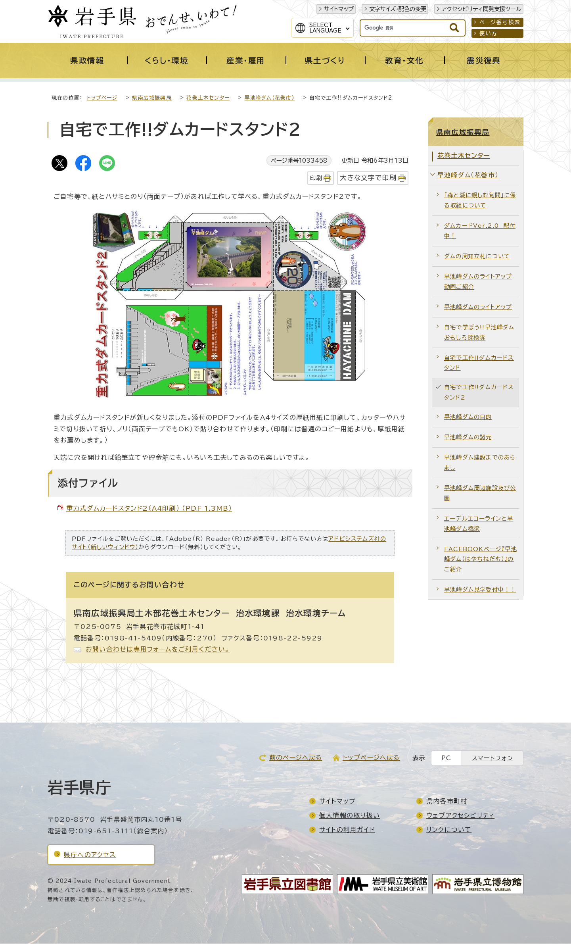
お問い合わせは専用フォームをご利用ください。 (158, 649)
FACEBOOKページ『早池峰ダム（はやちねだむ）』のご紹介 (480, 559)
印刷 (316, 178)
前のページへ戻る (295, 758)
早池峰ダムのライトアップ (478, 307)
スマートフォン (492, 758)
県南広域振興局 (151, 98)
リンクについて (448, 830)
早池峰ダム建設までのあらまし (479, 463)
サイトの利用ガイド (347, 830)
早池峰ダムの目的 (468, 417)
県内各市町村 (446, 801)
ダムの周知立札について (477, 257)
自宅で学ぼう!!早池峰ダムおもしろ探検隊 (479, 333)
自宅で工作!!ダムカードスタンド (479, 363)
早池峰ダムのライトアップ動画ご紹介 (478, 282)
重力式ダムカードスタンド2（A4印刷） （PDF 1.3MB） (149, 509)
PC (446, 758)
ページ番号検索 (499, 22)
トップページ (102, 98)
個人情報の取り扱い (349, 816)
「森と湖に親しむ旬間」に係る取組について (480, 200)
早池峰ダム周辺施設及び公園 (480, 493)
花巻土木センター (208, 98)
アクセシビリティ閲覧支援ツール (481, 9)
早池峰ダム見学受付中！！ (480, 590)
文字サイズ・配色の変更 (397, 9)
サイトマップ (339, 9)
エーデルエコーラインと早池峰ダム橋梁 (478, 524)
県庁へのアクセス (90, 855)
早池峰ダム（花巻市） (270, 98)
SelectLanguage (325, 27)
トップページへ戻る (371, 758)
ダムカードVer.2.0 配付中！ (479, 231)
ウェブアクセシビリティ (460, 816)
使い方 (488, 33)
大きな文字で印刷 (368, 178)
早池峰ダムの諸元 (468, 437)
